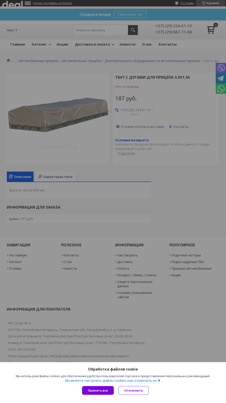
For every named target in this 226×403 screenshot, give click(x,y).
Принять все (98, 390)
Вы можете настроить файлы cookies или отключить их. (111, 380)
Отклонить (133, 390)
